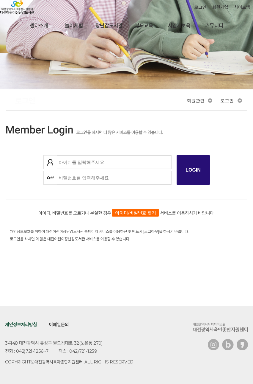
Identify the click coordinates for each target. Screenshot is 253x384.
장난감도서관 (108, 26)
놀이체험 (74, 26)
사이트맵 (242, 7)
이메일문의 (59, 324)
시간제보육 (179, 26)
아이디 (50, 162)
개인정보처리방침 (21, 324)
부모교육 (144, 26)
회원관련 (196, 100)
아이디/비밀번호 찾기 (135, 213)
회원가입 (220, 7)
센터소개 (39, 26)
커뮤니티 (214, 26)
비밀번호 (50, 177)
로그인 (200, 7)
